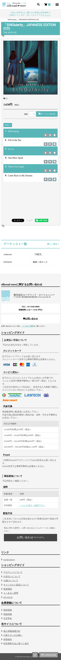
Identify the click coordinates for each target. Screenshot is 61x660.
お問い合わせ (30, 318)
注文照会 (7, 618)
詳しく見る (53, 244)
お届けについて (10, 580)
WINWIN (7, 262)
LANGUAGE (48, 655)
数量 (26, 114)
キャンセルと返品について (16, 585)
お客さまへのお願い (12, 635)
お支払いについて (11, 576)
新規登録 (7, 610)
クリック (46, 15)
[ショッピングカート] (47, 4)
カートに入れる (46, 114)
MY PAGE (8, 597)
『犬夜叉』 (38, 254)
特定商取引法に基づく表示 (16, 643)
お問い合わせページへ (30, 537)
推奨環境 (7, 589)
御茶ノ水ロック (40, 262)
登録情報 (7, 614)
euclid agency (9, 559)
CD (5, 98)
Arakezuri (7, 254)
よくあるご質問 (28, 326)
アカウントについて (12, 572)
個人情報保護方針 (11, 631)
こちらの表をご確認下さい (32, 505)
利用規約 (7, 639)
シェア (30, 220)
